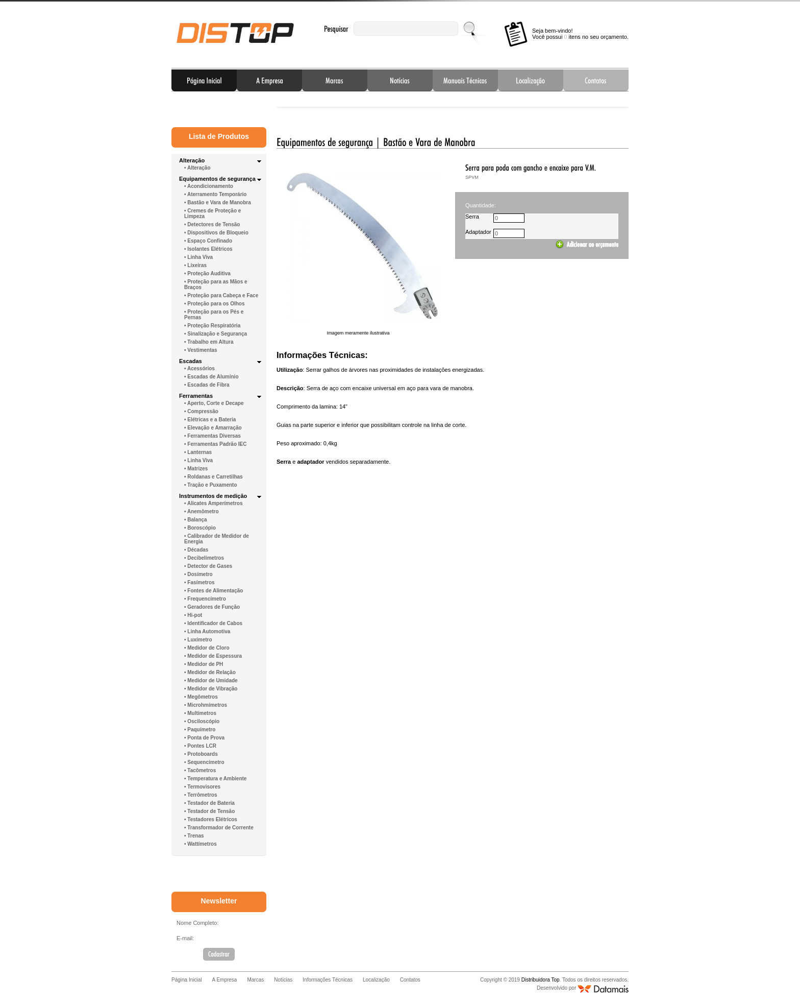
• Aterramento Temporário (215, 194)
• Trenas (194, 836)
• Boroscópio (200, 528)
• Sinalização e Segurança (215, 334)
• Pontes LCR (200, 746)
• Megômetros (201, 697)
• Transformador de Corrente (219, 827)
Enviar (470, 28)
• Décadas (196, 550)
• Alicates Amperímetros (213, 503)
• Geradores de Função (212, 607)
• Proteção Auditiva (207, 273)
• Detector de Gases (208, 566)
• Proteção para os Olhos (214, 303)
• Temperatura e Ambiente (215, 778)
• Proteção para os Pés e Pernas (213, 314)
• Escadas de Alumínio (211, 376)
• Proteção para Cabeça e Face (221, 295)
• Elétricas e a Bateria (210, 419)
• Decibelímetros (204, 558)
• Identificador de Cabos (213, 623)
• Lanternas (198, 452)
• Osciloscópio (201, 721)
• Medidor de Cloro (207, 648)
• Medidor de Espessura (213, 656)
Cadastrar (219, 954)
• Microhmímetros (205, 705)
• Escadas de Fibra (207, 385)
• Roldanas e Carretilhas (213, 477)
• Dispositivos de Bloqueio (216, 232)
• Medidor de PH (203, 664)
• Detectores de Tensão (212, 224)
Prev (292, 104)
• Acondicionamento (208, 186)
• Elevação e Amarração (213, 428)
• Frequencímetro (205, 599)
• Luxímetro (198, 639)
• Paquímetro (199, 729)
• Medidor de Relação (210, 672)
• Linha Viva (198, 257)
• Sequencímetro (204, 762)
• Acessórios (199, 368)
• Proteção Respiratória (212, 325)
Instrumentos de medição (213, 496)
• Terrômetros (200, 795)
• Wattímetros (200, 844)
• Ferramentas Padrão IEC (215, 444)
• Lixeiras (195, 265)
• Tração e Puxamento (210, 485)
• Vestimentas (200, 350)
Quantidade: (480, 205)
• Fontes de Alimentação (213, 590)
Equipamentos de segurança (217, 179)
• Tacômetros (200, 770)
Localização (530, 80)
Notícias (400, 80)
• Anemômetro (201, 511)
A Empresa (269, 80)
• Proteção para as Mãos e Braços (215, 284)
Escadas (190, 361)
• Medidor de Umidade (211, 680)
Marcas (334, 80)
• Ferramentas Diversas (212, 436)
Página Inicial (204, 80)
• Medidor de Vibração (210, 688)
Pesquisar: (336, 29)
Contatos (596, 80)
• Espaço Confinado (208, 241)
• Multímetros (200, 713)
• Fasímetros (199, 582)
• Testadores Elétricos (210, 819)
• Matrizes (196, 468)
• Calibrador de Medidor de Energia (216, 538)
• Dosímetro (198, 574)
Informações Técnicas (465, 80)
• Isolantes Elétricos (208, 249)
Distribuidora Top (235, 33)
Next (613, 104)
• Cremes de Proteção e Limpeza (212, 213)
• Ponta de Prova (204, 738)
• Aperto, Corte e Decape (214, 403)
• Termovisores (202, 787)
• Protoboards (201, 754)
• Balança (195, 519)
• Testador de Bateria (209, 803)
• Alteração (197, 168)
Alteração (192, 160)
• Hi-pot (193, 615)
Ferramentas (196, 396)
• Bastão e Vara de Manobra (217, 202)
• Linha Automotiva (207, 631)
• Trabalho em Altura (208, 342)
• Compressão (201, 411)
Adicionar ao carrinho (587, 245)
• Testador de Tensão (209, 811)
